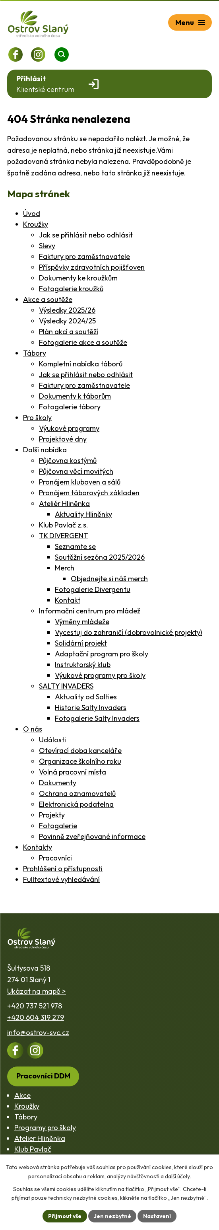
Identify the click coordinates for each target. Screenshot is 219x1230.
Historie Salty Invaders (90, 707)
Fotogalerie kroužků (71, 288)
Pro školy (37, 417)
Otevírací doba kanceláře (80, 750)
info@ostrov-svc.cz (38, 1032)
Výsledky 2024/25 (67, 320)
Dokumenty (57, 782)
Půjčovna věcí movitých (76, 471)
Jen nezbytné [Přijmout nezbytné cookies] (112, 1215)
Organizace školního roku (80, 761)
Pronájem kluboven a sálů (79, 482)
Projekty (52, 814)
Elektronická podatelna (76, 804)
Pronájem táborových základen (89, 492)
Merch (64, 567)
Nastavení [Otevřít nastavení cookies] (157, 1215)
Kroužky (35, 224)
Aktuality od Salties (86, 696)
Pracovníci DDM (43, 1075)
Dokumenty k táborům (75, 396)
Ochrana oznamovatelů (77, 793)
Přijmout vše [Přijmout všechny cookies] (64, 1215)
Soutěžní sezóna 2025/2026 (100, 557)
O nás (32, 729)
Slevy (47, 245)
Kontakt (67, 600)
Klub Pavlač (32, 1149)
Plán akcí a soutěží (68, 331)
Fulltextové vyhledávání (61, 879)
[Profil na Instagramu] (38, 54)
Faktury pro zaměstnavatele (84, 256)
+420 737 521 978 (34, 1005)
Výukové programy (69, 428)
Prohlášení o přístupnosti (63, 868)
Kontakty (37, 847)
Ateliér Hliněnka (64, 503)
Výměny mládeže (82, 621)
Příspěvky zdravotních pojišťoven (92, 267)
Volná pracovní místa (72, 772)
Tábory (34, 353)
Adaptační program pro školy (101, 653)
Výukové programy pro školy (100, 675)
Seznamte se (75, 546)
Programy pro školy (45, 1127)
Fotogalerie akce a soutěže (83, 342)
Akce (22, 1095)
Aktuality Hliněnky (83, 514)
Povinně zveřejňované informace (92, 836)
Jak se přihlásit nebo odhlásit (86, 234)
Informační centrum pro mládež (89, 610)
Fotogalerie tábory (70, 406)
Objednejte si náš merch (109, 578)
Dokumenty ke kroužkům (78, 277)
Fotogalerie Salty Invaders (97, 718)
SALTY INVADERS (66, 686)
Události (52, 739)
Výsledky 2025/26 (67, 310)
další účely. (178, 1175)
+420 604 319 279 (35, 1017)
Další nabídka (45, 449)
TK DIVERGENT (63, 535)
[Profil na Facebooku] (15, 54)
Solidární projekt (81, 643)
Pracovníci (55, 857)
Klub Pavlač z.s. (63, 524)
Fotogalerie (58, 825)
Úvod (31, 213)
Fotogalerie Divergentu (92, 589)
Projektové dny (63, 439)
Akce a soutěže (47, 299)
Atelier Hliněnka (39, 1138)
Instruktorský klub (82, 664)
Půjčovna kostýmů (68, 460)
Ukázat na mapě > (36, 991)
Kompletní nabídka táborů (80, 363)
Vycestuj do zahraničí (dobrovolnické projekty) (128, 632)
